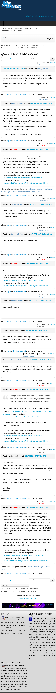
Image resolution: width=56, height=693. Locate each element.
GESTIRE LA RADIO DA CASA (14, 69)
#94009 (52, 143)
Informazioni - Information (23, 28)
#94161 (52, 354)
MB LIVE (36, 28)
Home (4, 28)
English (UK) (29, 16)
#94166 (52, 501)
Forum (10, 28)
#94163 (52, 450)
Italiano (37, 16)
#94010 (52, 198)
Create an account (19, 94)
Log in (9, 94)
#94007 (52, 63)
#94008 (52, 97)
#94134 (52, 324)
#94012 (52, 257)
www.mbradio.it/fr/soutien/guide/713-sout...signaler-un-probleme (26, 183)
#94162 (52, 383)
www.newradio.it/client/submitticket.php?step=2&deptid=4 (23, 178)
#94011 (52, 228)
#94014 (52, 294)
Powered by (23, 598)
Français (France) (47, 16)
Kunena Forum (32, 598)
